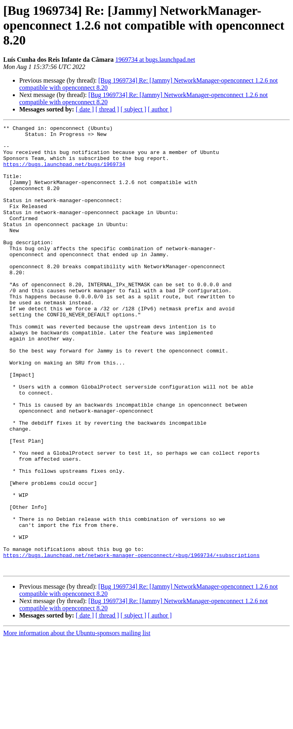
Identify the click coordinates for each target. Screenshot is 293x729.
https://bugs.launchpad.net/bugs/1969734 (64, 172)
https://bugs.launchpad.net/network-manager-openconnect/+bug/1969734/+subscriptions (131, 641)
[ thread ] (107, 109)
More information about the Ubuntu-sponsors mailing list (76, 722)
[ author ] (160, 109)
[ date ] (85, 109)
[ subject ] (133, 109)
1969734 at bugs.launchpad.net (155, 59)
